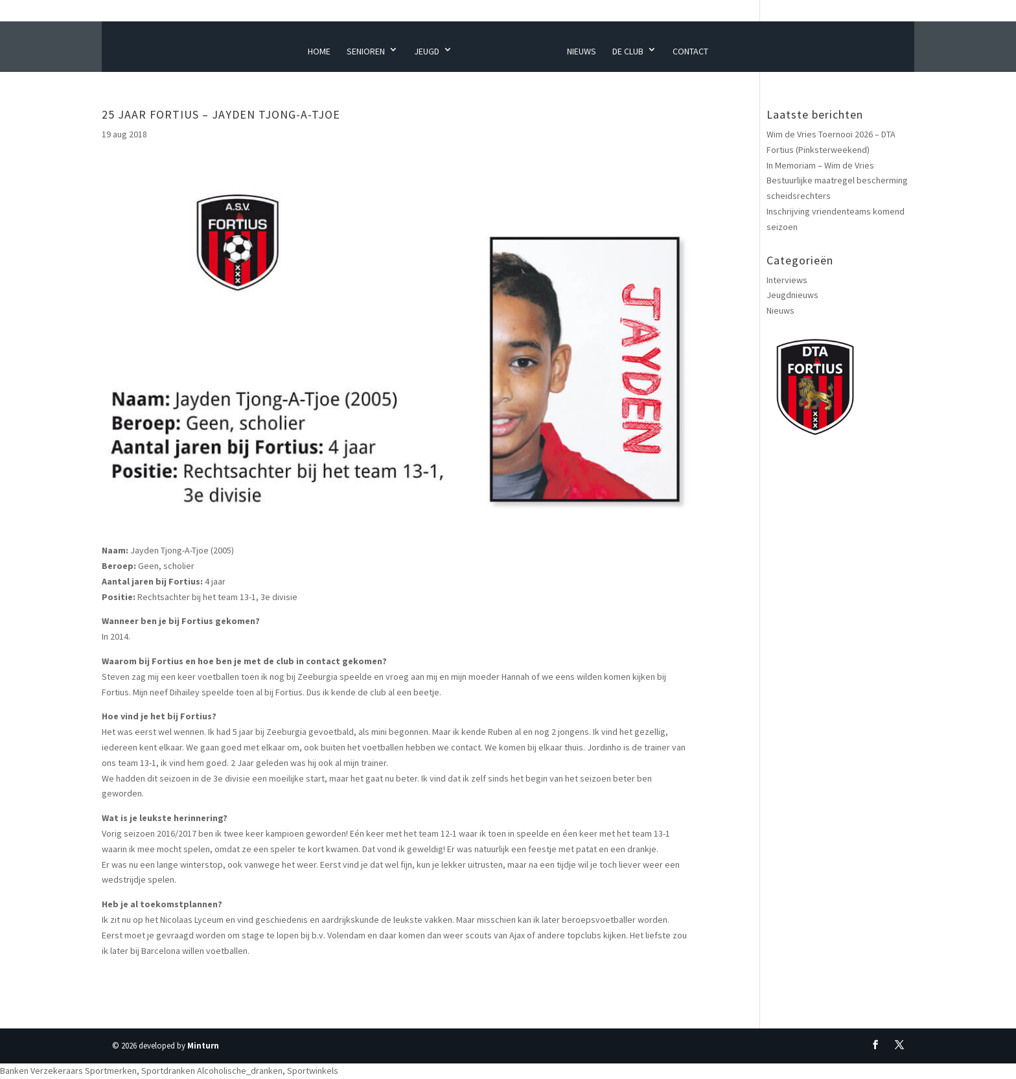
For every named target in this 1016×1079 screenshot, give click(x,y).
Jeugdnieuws (792, 295)
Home (319, 51)
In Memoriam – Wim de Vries (820, 165)
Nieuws (581, 51)
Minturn (203, 1045)
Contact (690, 51)
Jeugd (426, 51)
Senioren (366, 51)
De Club (627, 51)
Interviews (787, 280)
